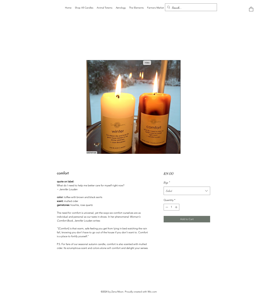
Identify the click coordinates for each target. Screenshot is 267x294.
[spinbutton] (171, 207)
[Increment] (176, 207)
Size (167, 182)
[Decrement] (166, 207)
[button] (251, 8)
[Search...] (191, 8)
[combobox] (187, 191)
